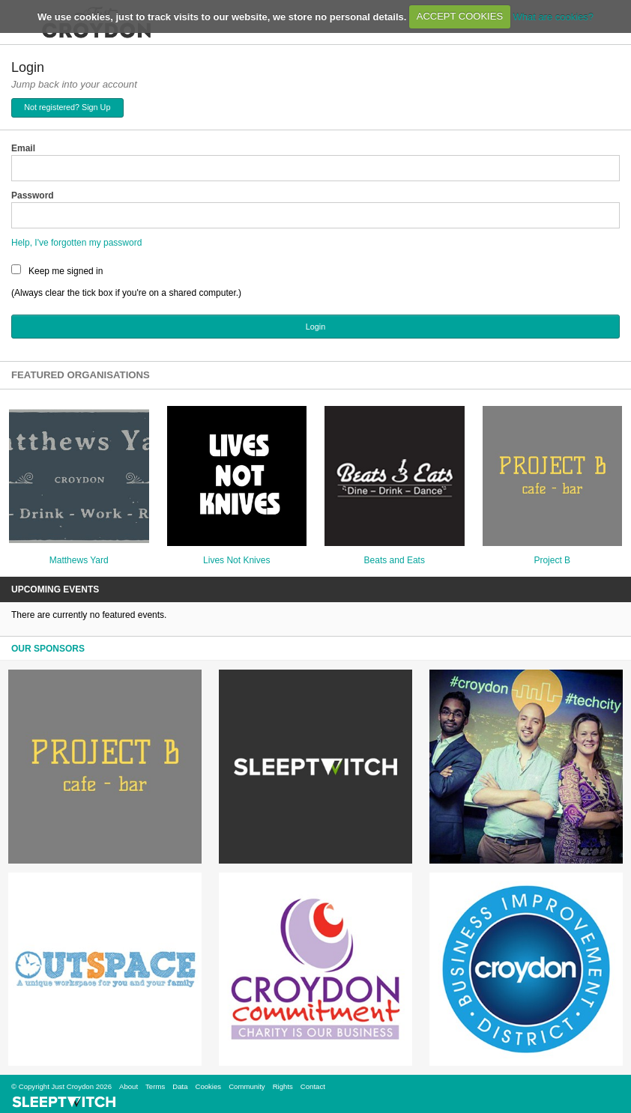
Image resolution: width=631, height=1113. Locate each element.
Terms (155, 1086)
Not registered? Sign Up (67, 107)
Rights (283, 1086)
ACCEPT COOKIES (460, 16)
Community (247, 1086)
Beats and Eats (394, 560)
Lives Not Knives (236, 560)
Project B (552, 560)
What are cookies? (553, 16)
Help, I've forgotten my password (76, 242)
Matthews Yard (79, 560)
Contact (313, 1086)
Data (179, 1086)
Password (32, 195)
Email (23, 148)
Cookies (208, 1086)
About (128, 1086)
